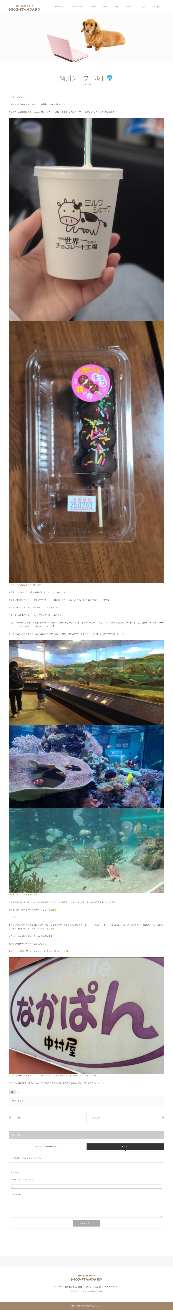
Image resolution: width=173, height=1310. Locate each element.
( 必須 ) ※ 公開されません (23, 1179)
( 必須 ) (15, 1172)
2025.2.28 (96, 1118)
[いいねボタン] (12, 1092)
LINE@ (142, 7)
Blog (116, 7)
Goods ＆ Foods (76, 7)
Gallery (93, 7)
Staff (105, 7)
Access (128, 7)
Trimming (58, 7)
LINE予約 (156, 7)
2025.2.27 (20, 1118)
